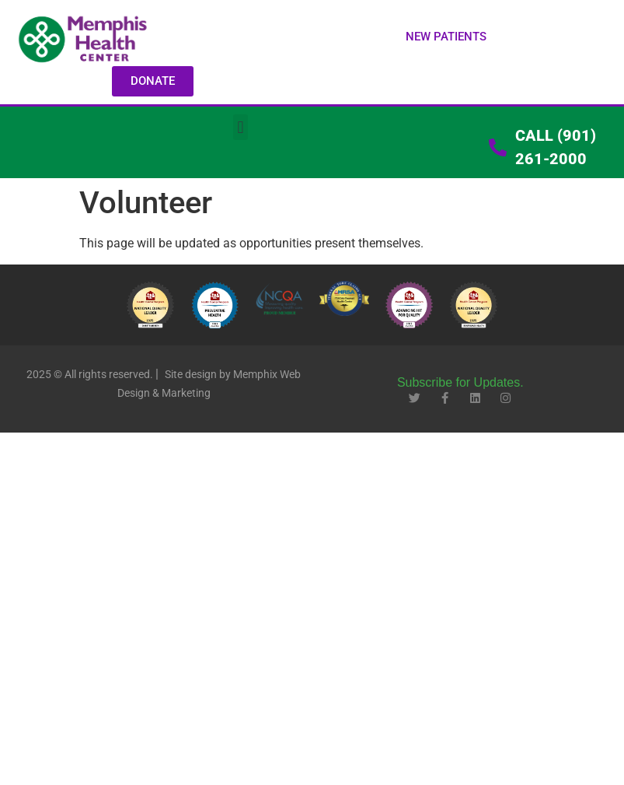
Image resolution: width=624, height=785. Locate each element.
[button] (446, 37)
